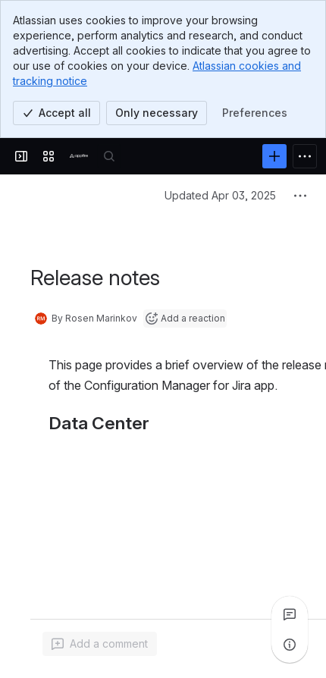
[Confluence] (79, 156)
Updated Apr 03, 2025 (220, 195)
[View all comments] (289, 614)
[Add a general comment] (99, 644)
